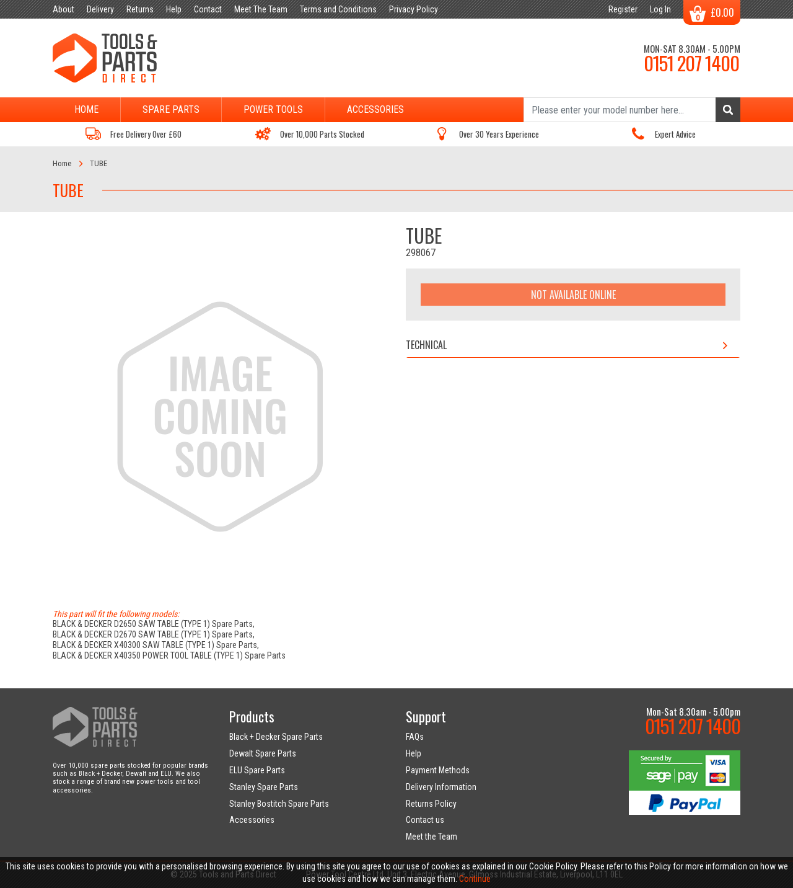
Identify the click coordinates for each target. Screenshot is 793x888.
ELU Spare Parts (257, 770)
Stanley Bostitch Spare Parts (279, 804)
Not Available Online (573, 294)
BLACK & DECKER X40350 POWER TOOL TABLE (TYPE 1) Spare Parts (169, 655)
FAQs (415, 737)
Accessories (375, 109)
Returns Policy (431, 804)
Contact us (425, 820)
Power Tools (273, 109)
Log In (660, 9)
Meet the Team (431, 836)
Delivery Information (441, 787)
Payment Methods (438, 770)
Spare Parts (170, 109)
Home (86, 109)
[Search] (632, 109)
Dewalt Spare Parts (262, 753)
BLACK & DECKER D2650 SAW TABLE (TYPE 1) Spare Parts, (154, 624)
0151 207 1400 (691, 62)
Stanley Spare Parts (263, 787)
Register (622, 9)
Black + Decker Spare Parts (276, 737)
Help (413, 753)
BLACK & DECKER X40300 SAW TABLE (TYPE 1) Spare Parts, (156, 645)
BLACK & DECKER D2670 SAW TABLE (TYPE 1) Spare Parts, (154, 634)
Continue (475, 879)
